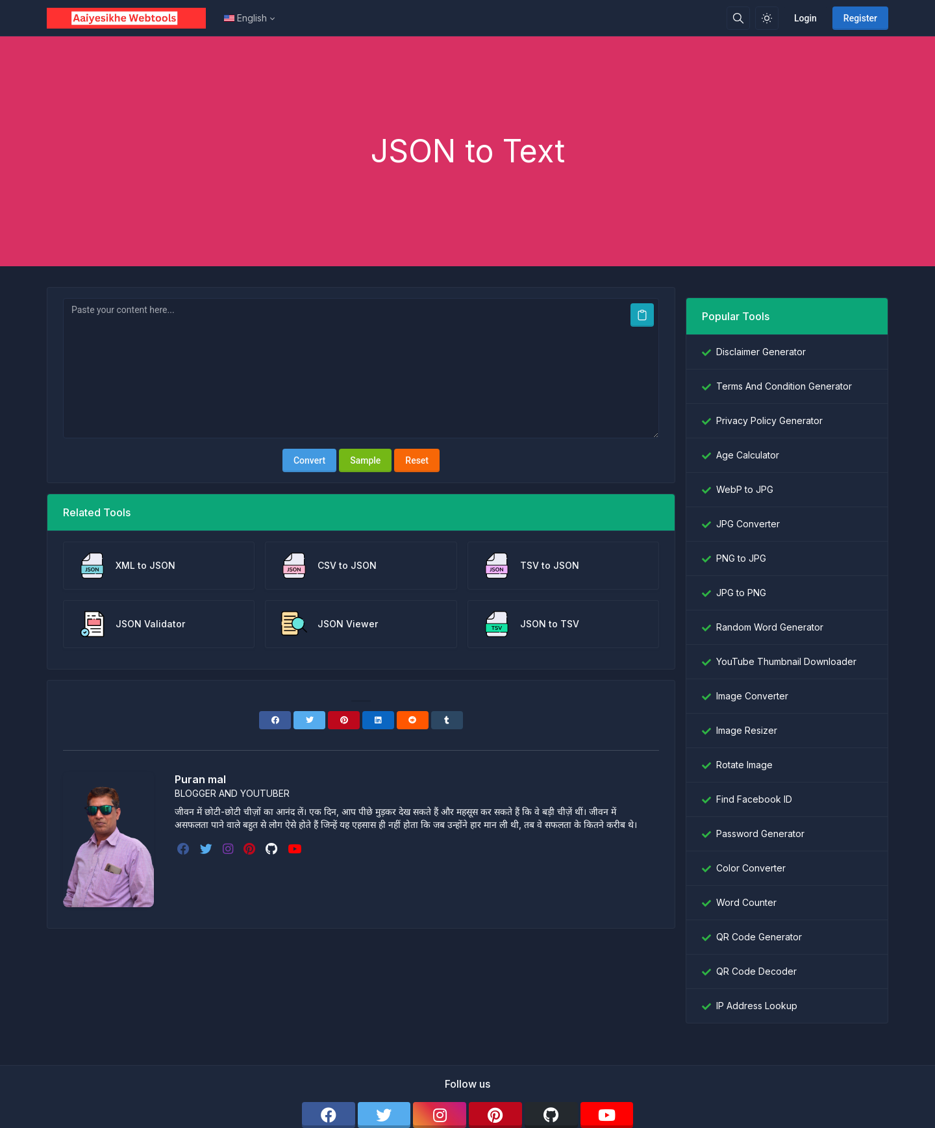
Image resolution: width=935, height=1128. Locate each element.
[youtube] (295, 848)
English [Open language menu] (245, 17)
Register (860, 18)
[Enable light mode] (767, 18)
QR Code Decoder (756, 971)
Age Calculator (747, 454)
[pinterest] (250, 848)
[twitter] (207, 848)
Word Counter (746, 902)
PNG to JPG (741, 558)
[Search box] (738, 18)
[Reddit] (413, 720)
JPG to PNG (741, 592)
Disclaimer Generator (761, 351)
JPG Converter (748, 523)
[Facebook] (275, 720)
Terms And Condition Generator (784, 386)
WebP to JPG (744, 489)
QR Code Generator (759, 936)
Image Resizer (746, 730)
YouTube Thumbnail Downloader (786, 661)
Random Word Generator (769, 627)
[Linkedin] (378, 720)
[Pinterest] (344, 720)
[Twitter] (309, 720)
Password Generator (760, 833)
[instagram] (229, 848)
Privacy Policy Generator (769, 420)
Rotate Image (744, 764)
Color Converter (751, 867)
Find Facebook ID (754, 799)
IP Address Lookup (756, 1005)
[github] (272, 848)
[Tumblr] (447, 720)
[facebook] (185, 848)
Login (805, 18)
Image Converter (752, 695)
